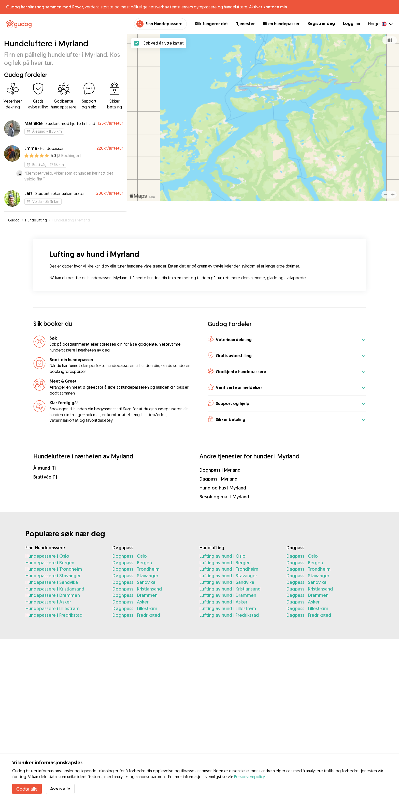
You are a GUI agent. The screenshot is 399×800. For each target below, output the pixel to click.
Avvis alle (60, 789)
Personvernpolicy (249, 776)
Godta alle (27, 789)
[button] (287, 340)
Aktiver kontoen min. (268, 6)
